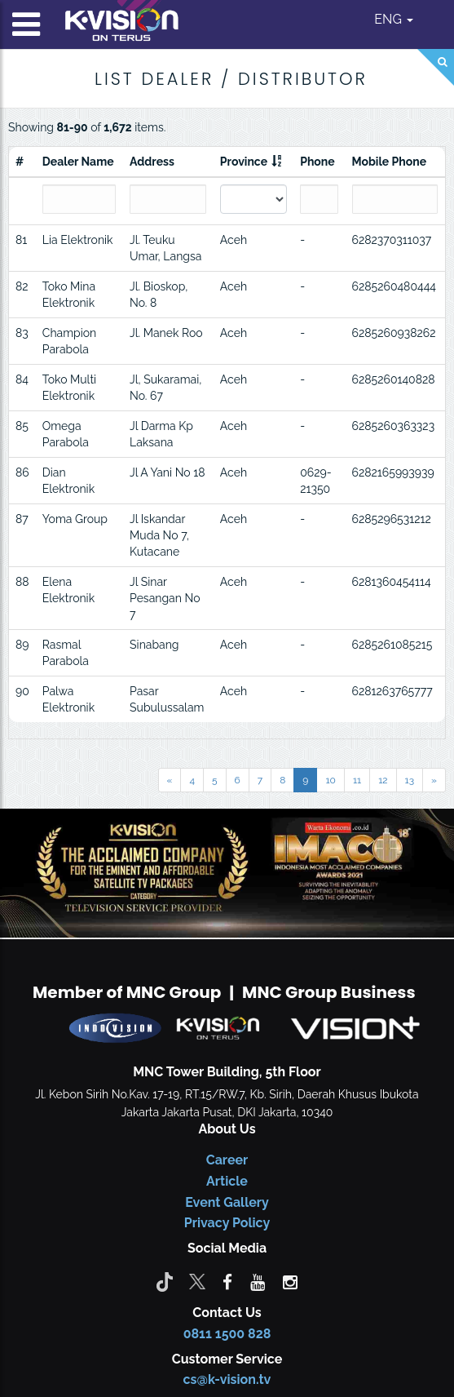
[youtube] (257, 1281)
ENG (393, 19)
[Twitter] (197, 1281)
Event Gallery (227, 1202)
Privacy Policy (227, 1223)
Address (152, 161)
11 (357, 780)
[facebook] (227, 1281)
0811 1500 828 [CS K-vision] (227, 1334)
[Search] (435, 67)
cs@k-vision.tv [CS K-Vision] (227, 1379)
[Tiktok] (164, 1281)
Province (243, 161)
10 (330, 780)
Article (227, 1181)
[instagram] (290, 1281)
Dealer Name (78, 161)
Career (227, 1160)
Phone (317, 161)
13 (410, 780)
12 (382, 780)
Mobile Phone (389, 161)
